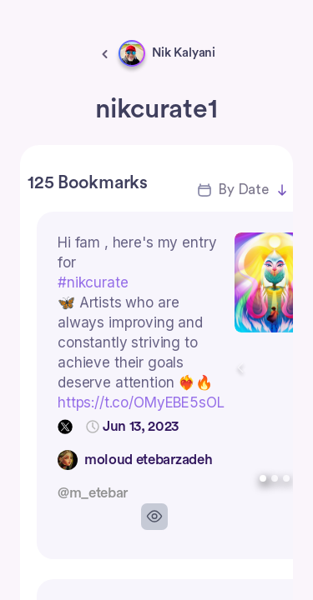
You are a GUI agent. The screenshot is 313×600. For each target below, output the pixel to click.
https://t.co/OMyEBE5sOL (141, 402)
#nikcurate (93, 282)
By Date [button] (243, 189)
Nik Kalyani (183, 53)
